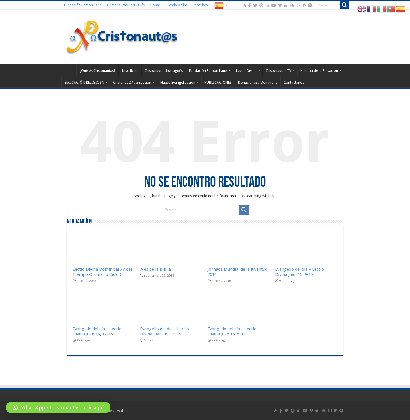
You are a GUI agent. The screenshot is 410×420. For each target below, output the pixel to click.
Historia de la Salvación (319, 70)
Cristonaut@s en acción (132, 82)
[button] (58, 407)
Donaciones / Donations (257, 82)
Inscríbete (201, 5)
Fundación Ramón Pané (82, 5)
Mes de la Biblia (155, 269)
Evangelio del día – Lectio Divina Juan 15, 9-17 (299, 272)
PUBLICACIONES (218, 82)
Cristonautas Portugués (126, 5)
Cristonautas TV (278, 70)
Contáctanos (294, 82)
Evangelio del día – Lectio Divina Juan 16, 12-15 (97, 331)
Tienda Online (177, 5)
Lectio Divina (246, 70)
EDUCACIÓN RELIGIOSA (84, 82)
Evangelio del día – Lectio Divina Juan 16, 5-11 (232, 331)
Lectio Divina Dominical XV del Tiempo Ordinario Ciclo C (102, 272)
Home (68, 70)
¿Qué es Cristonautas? (97, 70)
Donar (155, 5)
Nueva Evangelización (177, 82)
